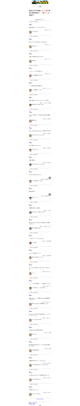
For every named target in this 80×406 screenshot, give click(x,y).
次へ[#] (41, 398)
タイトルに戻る (33, 402)
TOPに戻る (32, 403)
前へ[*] (38, 398)
